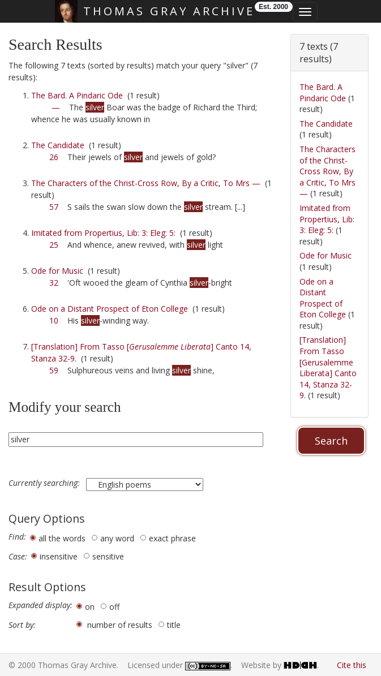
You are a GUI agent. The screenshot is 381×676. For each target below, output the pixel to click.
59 (53, 370)
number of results (119, 624)
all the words (61, 538)
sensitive (108, 556)
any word (117, 538)
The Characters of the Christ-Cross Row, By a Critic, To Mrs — (145, 183)
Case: (17, 557)
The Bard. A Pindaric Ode (77, 95)
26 (53, 157)
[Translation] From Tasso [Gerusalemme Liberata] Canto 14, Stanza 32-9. (328, 367)
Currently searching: (45, 483)
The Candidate (57, 145)
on (90, 606)
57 (53, 206)
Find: (17, 537)
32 (53, 282)
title (174, 624)
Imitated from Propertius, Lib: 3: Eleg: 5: (103, 232)
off (114, 606)
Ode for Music (57, 270)
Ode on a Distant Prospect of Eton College (109, 308)
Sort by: (22, 625)
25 (53, 244)
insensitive (59, 556)
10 (53, 320)
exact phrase (172, 538)
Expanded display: (40, 605)
